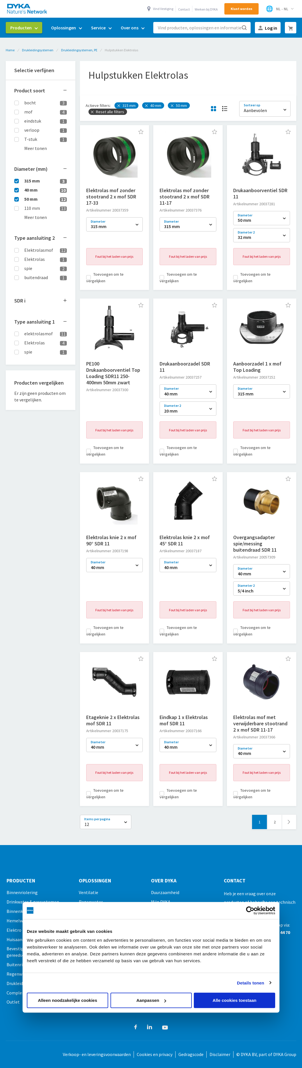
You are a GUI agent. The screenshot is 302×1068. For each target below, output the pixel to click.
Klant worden (241, 9)
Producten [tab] (21, 881)
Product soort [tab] (29, 90)
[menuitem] (24, 27)
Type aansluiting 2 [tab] (34, 238)
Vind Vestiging (163, 9)
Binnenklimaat (21, 911)
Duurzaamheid (165, 892)
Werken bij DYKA (206, 9)
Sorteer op (252, 105)
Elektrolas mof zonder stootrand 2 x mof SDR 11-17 (185, 196)
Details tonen (250, 982)
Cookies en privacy (154, 1054)
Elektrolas (34, 259)
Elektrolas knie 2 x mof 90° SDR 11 (111, 540)
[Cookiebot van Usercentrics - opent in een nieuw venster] (250, 910)
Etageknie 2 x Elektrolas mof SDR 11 (113, 720)
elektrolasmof (38, 333)
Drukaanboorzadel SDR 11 (185, 366)
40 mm (31, 190)
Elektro (14, 930)
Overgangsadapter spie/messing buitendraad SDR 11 (255, 543)
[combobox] (202, 27)
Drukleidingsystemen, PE (79, 50)
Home (10, 50)
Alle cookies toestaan (234, 1000)
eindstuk (32, 121)
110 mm (32, 208)
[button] (140, 131)
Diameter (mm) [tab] (31, 169)
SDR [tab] (19, 300)
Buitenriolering (22, 964)
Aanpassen (151, 1000)
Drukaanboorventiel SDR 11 (260, 193)
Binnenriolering (22, 892)
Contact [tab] (234, 881)
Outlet (13, 1002)
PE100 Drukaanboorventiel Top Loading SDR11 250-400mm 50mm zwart (113, 373)
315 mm (32, 181)
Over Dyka (163, 881)
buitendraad (36, 277)
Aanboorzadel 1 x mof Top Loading (257, 366)
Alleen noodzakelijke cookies (67, 1000)
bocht (30, 102)
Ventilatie (88, 892)
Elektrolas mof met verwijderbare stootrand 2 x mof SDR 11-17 (260, 723)
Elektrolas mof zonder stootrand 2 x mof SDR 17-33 (111, 196)
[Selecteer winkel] (279, 9)
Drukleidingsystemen (37, 50)
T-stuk (30, 139)
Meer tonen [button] (35, 148)
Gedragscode (191, 1054)
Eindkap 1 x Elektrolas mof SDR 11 (184, 720)
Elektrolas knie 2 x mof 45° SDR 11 (185, 540)
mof (28, 112)
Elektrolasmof (38, 250)
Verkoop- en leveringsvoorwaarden (97, 1054)
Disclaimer (220, 1054)
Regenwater (19, 974)
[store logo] (27, 8)
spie (28, 268)
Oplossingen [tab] (95, 881)
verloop (31, 130)
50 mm (31, 199)
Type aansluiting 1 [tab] (34, 321)
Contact (184, 9)
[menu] (77, 28)
